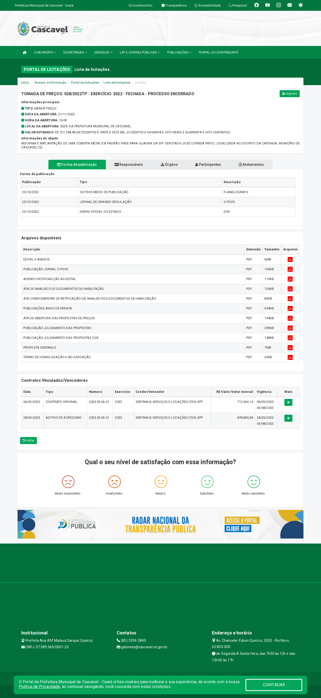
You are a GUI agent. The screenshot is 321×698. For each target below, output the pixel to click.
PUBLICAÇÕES (179, 52)
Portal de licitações (85, 82)
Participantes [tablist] (211, 165)
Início (25, 82)
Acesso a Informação (50, 82)
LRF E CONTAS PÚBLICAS (140, 52)
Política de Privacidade (39, 686)
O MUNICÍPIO (45, 52)
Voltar (28, 440)
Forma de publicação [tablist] (70, 165)
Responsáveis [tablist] (125, 165)
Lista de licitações (117, 82)
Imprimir (289, 93)
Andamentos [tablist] (257, 165)
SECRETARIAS (75, 52)
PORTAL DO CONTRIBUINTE (218, 52)
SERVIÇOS (103, 52)
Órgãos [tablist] (169, 165)
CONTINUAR (274, 684)
